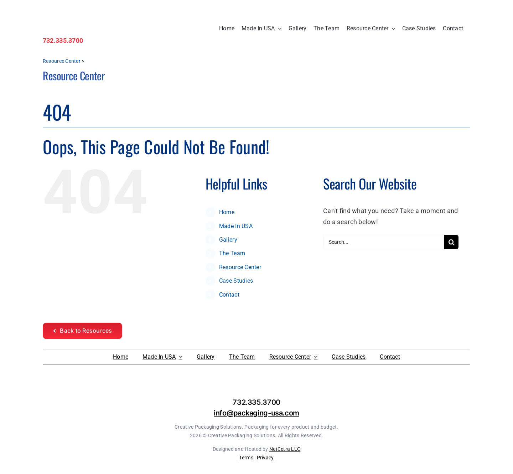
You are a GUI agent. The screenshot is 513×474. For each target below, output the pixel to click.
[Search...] (383, 242)
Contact (229, 294)
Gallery (228, 239)
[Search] (451, 242)
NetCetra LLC (284, 449)
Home (226, 212)
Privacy (265, 457)
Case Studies (236, 280)
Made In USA (236, 226)
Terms (246, 457)
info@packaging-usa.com (256, 413)
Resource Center (62, 61)
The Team (232, 253)
